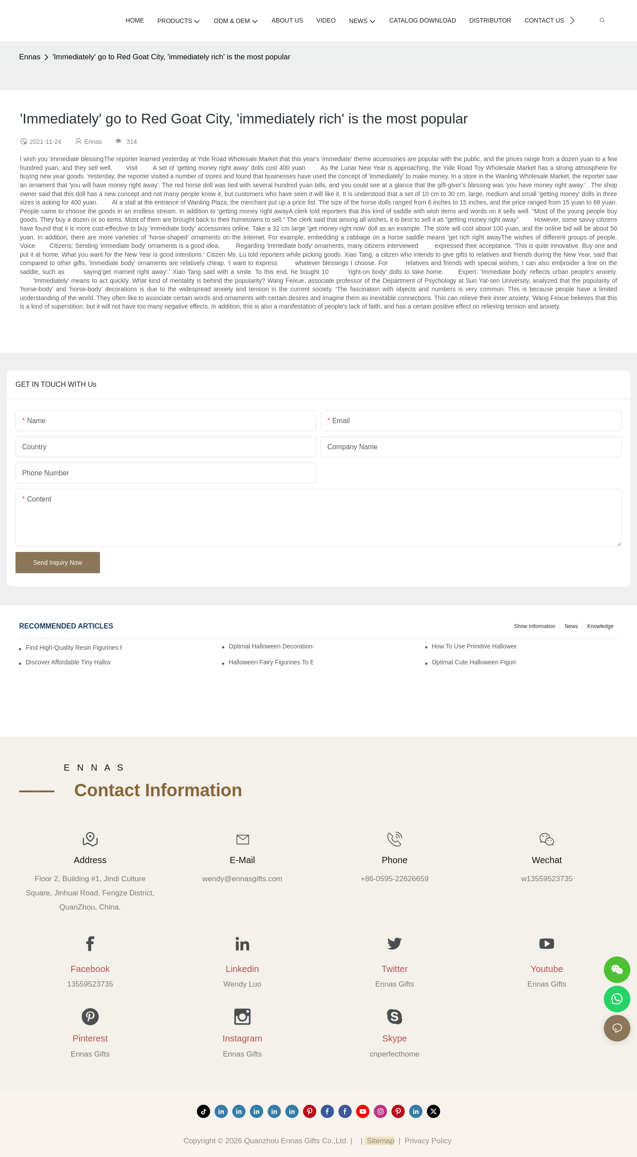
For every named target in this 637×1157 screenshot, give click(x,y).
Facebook (90, 969)
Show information (534, 626)
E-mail (242, 860)
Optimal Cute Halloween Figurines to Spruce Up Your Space (474, 662)
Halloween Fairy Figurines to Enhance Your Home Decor (271, 662)
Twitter (394, 969)
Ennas (29, 57)
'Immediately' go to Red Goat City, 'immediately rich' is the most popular (171, 57)
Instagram (242, 1038)
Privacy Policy (428, 1141)
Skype (394, 1038)
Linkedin (242, 969)
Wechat (547, 860)
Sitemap (379, 1141)
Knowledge (600, 626)
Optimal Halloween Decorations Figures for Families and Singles (271, 646)
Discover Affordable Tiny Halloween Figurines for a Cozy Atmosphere (68, 662)
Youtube (547, 969)
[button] (572, 20)
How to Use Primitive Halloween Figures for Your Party (474, 646)
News (571, 626)
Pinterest (90, 1038)
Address (90, 860)
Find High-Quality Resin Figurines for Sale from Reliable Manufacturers (74, 647)
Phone (394, 860)
